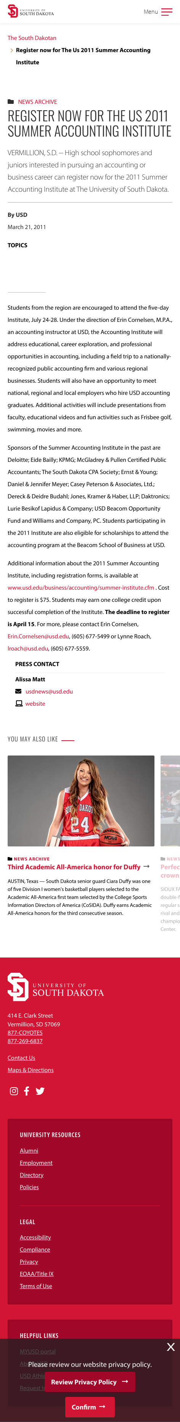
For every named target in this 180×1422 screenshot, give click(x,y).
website (35, 704)
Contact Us (21, 1058)
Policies (29, 1187)
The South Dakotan (32, 38)
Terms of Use (36, 1286)
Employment (36, 1163)
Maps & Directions (30, 1070)
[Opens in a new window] (14, 1091)
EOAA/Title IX (37, 1274)
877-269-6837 (25, 1041)
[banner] (81, 836)
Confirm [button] (84, 1407)
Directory (31, 1175)
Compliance (35, 1249)
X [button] (170, 1347)
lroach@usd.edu (28, 648)
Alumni (29, 1151)
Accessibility (35, 1237)
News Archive (37, 102)
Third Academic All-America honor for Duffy (74, 867)
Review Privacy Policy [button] (84, 1381)
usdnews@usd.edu (49, 691)
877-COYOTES (25, 1033)
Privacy (29, 1262)
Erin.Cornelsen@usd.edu (38, 636)
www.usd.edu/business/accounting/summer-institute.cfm (81, 588)
